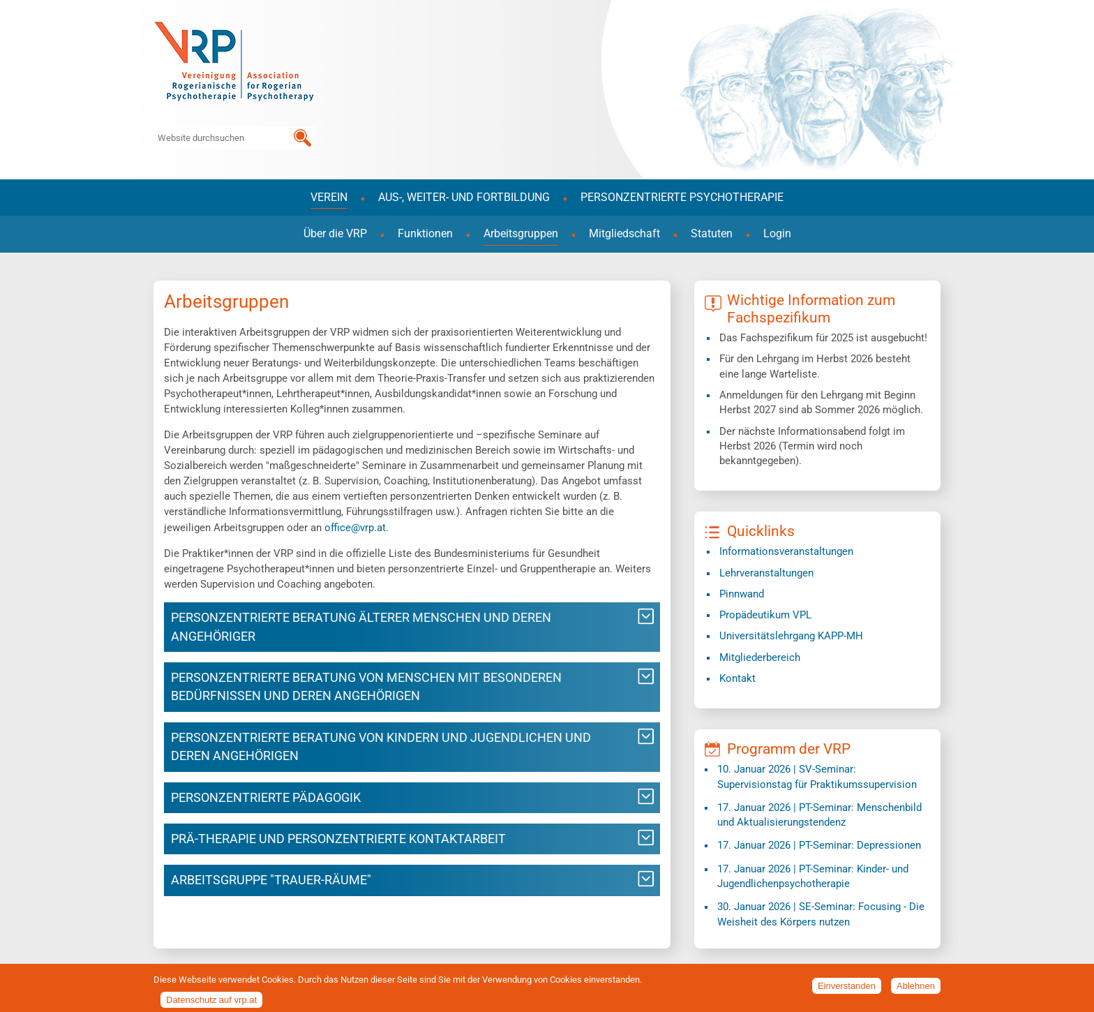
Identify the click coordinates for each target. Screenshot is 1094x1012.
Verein (328, 197)
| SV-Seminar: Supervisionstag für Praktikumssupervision (817, 776)
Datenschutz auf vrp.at (211, 1003)
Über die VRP (335, 233)
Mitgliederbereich (759, 657)
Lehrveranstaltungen (766, 573)
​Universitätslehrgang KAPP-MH (791, 636)
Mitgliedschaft (624, 233)
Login (777, 233)
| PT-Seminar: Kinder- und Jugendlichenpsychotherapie (812, 876)
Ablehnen (916, 990)
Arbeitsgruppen (521, 233)
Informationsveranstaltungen (786, 551)
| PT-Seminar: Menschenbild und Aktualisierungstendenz (819, 814)
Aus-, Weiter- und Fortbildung (464, 197)
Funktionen (425, 233)
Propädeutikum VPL (765, 615)
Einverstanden (847, 990)
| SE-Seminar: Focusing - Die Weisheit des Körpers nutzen (820, 914)
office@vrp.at (355, 527)
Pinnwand (741, 594)
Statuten (712, 233)
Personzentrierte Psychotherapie (682, 197)
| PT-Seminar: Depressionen (819, 845)
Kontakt (737, 678)
